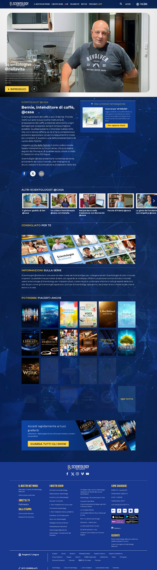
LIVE (66, 4)
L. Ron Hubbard (86, 557)
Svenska (72, 550)
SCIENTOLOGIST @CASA (35, 102)
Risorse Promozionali (26, 515)
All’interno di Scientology (58, 488)
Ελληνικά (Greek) (84, 543)
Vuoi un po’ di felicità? (116, 109)
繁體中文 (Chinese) (85, 550)
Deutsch (72, 543)
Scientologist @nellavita (58, 528)
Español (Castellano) (116, 543)
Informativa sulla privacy (118, 567)
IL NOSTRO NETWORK (42, 4)
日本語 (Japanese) (90, 546)
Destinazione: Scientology (58, 491)
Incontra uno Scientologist (58, 495)
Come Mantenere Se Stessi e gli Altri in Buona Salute (93, 503)
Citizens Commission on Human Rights (92, 531)
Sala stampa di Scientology (80, 560)
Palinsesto (24, 502)
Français (98, 550)
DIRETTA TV (24, 498)
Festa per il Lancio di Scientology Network (30, 488)
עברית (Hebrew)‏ (57, 546)
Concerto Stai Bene (87, 499)
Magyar (68, 546)
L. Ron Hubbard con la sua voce (60, 502)
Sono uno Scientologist (57, 517)
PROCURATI (95, 4)
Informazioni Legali (138, 567)
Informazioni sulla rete (27, 493)
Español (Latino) (99, 543)
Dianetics (116, 557)
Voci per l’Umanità (56, 499)
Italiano (77, 546)
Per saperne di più (116, 125)
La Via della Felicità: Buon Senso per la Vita (93, 512)
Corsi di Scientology (70, 557)
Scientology (56, 557)
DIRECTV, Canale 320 (119, 488)
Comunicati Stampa (26, 511)
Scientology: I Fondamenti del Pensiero (60, 532)
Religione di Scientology (101, 560)
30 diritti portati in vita (88, 527)
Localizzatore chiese (102, 557)
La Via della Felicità (40, 145)
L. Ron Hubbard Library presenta (61, 509)
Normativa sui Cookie (97, 567)
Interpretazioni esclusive (58, 524)
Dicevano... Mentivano (88, 520)
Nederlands (104, 546)
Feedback (117, 518)
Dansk (63, 543)
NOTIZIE (84, 4)
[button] (154, 200)
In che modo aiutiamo (59, 560)
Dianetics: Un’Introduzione (59, 513)
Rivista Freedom (118, 560)
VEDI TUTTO (126, 399)
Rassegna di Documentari (58, 520)
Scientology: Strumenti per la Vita (92, 495)
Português (123, 546)
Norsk (114, 546)
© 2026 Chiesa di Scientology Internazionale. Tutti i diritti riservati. (34, 567)
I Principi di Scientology (57, 506)
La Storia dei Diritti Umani (89, 524)
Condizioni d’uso (79, 567)
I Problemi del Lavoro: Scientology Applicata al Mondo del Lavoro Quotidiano (92, 489)
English (54, 543)
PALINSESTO (74, 4)
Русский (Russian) (58, 550)
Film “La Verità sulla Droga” (90, 516)
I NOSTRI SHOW (57, 4)
